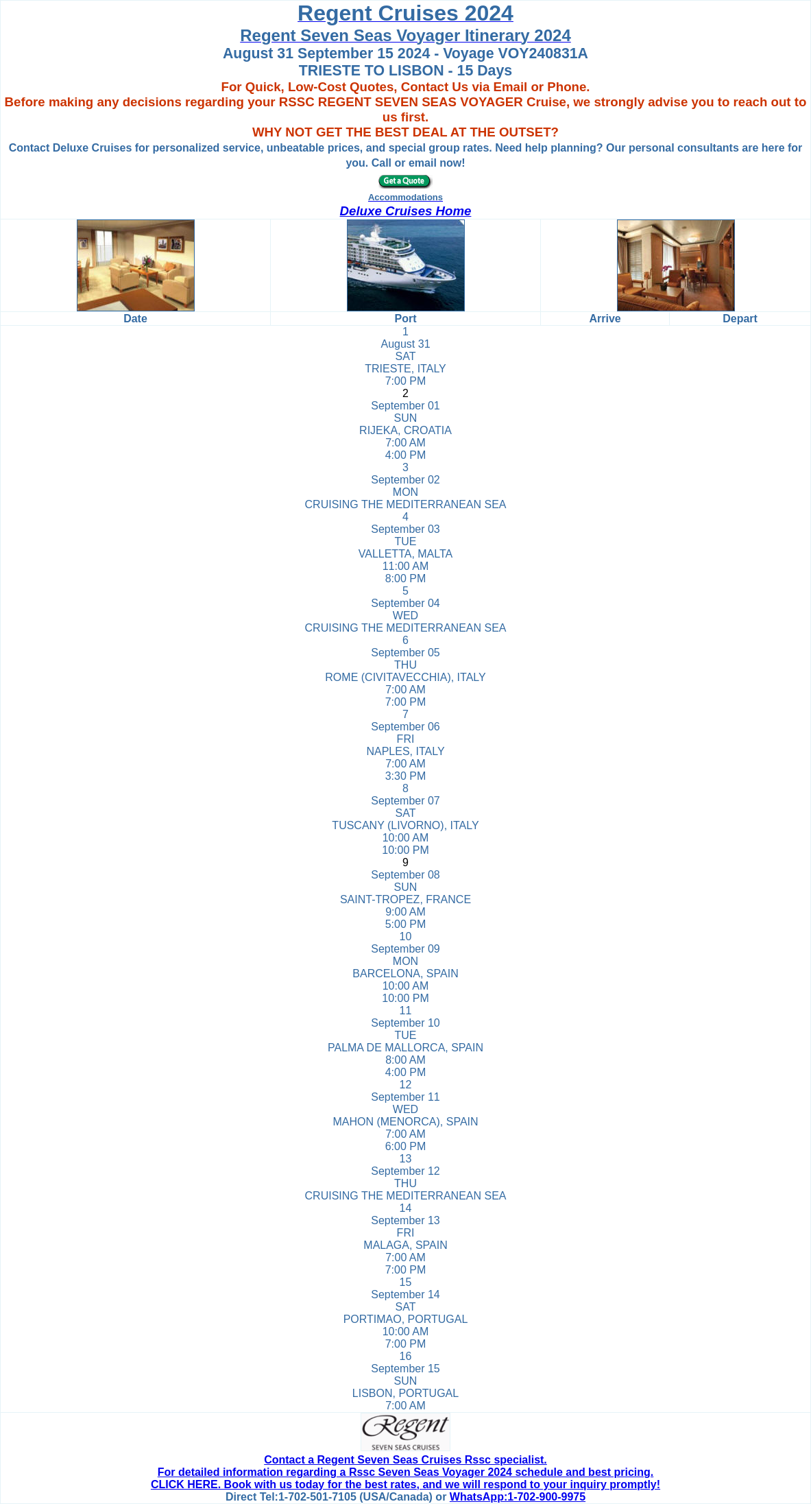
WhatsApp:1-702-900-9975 (517, 1497)
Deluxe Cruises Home (406, 211)
